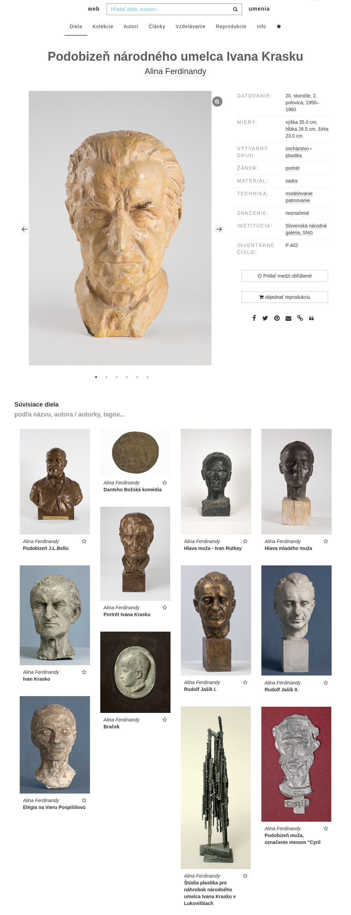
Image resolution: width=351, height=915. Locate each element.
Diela (76, 40)
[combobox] (174, 23)
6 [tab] (147, 390)
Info (261, 40)
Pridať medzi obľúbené (284, 289)
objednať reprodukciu (284, 311)
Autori (131, 40)
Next (219, 243)
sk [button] (314, 10)
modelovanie (299, 207)
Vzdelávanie (190, 40)
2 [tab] (106, 390)
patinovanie (298, 214)
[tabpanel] (122, 242)
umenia (259, 22)
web (94, 22)
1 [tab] (96, 390)
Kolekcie (103, 40)
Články (157, 40)
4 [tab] (126, 390)
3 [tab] (116, 390)
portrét (292, 182)
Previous (25, 243)
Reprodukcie (231, 40)
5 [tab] (137, 390)
